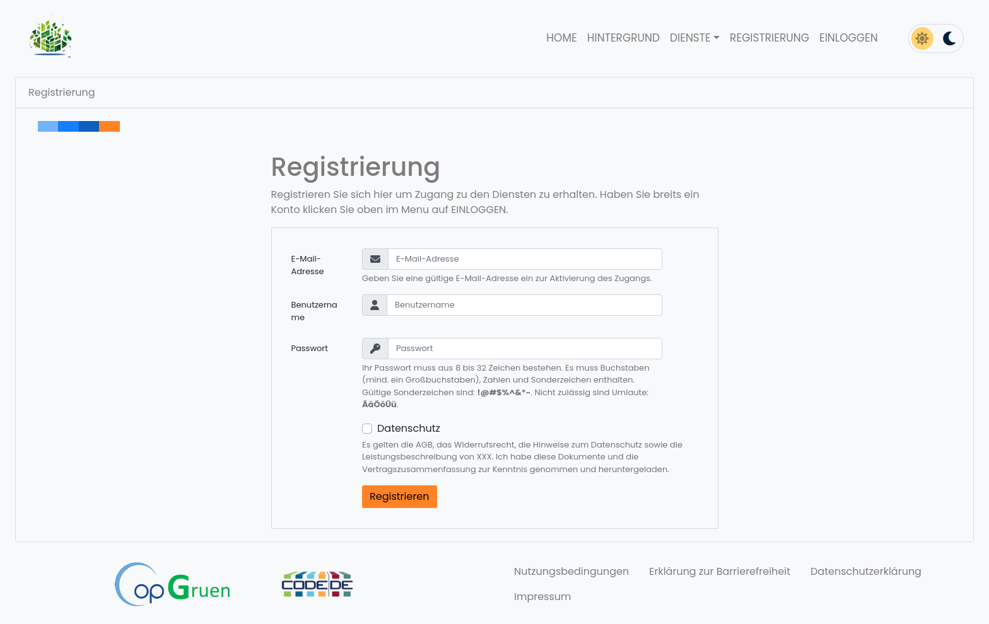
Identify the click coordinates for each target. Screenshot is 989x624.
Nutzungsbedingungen (571, 571)
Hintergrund (623, 37)
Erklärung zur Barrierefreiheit (719, 571)
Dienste (690, 37)
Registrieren (400, 496)
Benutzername (314, 311)
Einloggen (848, 37)
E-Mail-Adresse (307, 265)
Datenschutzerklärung (866, 571)
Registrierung (769, 37)
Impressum (542, 596)
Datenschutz (408, 428)
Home (561, 37)
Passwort (309, 348)
